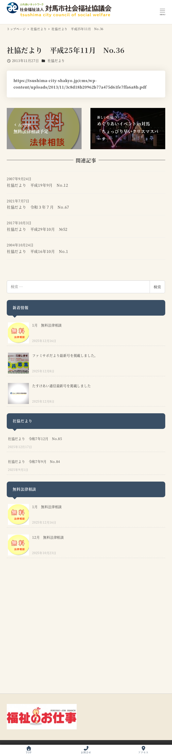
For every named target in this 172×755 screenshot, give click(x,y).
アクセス (143, 750)
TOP (29, 750)
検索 (157, 287)
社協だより (56, 60)
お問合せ (86, 750)
